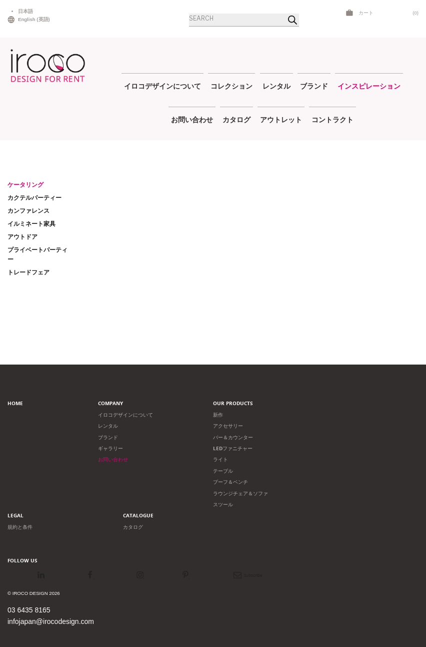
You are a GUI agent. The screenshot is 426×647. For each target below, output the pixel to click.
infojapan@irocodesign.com (51, 621)
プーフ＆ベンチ (230, 482)
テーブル (223, 471)
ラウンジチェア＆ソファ (240, 493)
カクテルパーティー (35, 197)
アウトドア (23, 236)
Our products (233, 403)
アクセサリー (228, 426)
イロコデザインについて (162, 86)
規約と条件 (20, 527)
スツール (223, 504)
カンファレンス (29, 210)
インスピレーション (369, 86)
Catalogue (138, 515)
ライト (220, 459)
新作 (218, 415)
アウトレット (281, 119)
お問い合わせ (192, 119)
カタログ (236, 119)
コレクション (231, 86)
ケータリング (26, 184)
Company (110, 403)
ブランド (314, 86)
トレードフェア (29, 272)
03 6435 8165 (29, 610)
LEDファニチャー (232, 448)
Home (15, 403)
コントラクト (333, 119)
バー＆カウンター (233, 437)
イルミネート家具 (32, 223)
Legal (16, 515)
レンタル (276, 86)
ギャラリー (110, 448)
